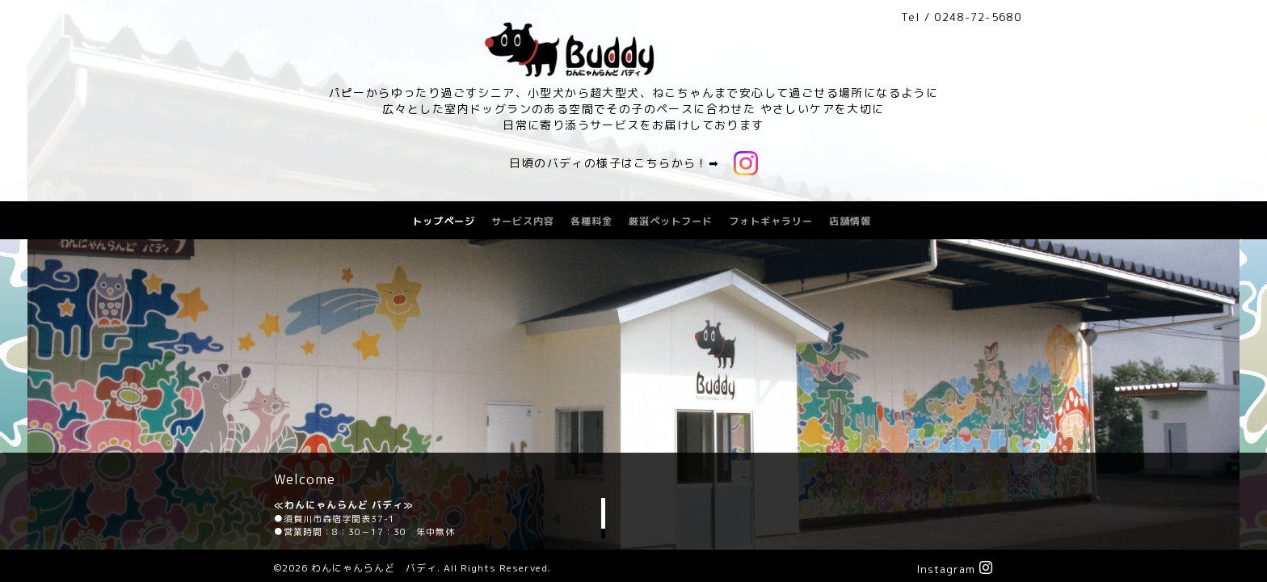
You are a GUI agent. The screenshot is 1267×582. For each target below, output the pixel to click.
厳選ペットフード (671, 221)
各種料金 (591, 221)
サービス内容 (522, 221)
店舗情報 (850, 221)
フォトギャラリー (771, 221)
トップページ (443, 221)
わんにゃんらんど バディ (374, 568)
